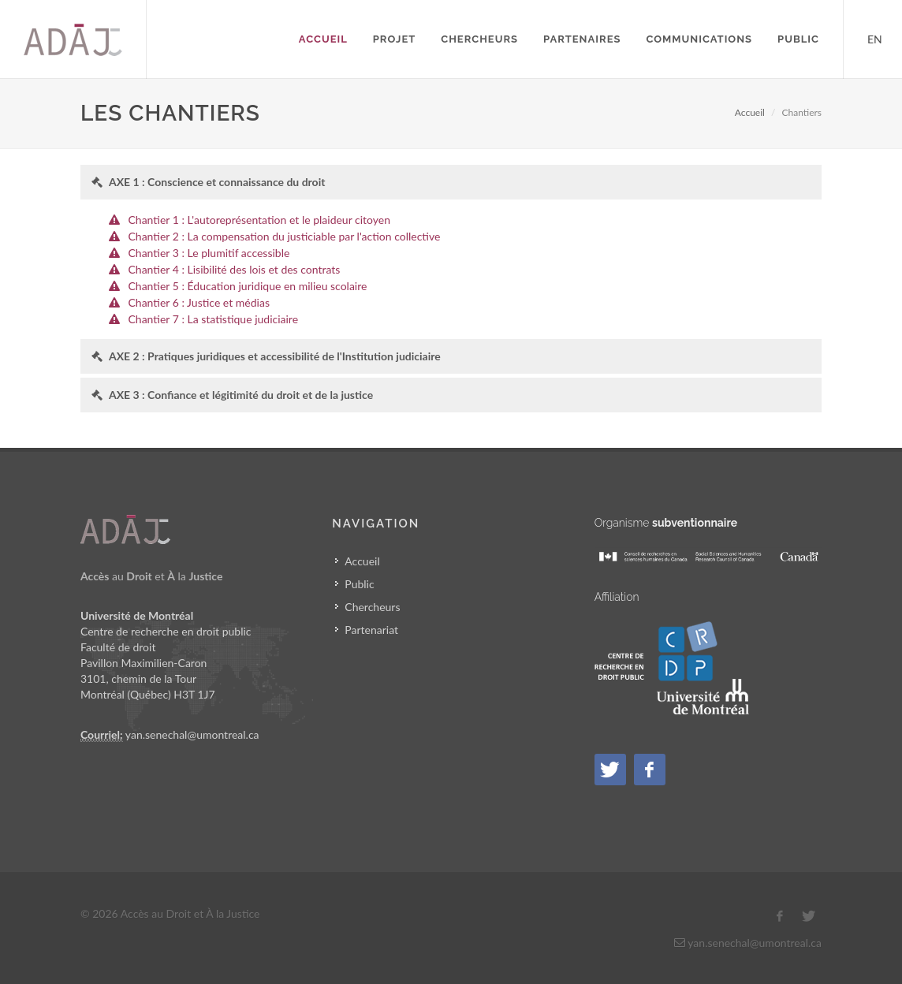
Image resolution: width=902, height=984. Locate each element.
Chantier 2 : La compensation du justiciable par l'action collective (285, 236)
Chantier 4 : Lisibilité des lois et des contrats (235, 269)
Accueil (750, 112)
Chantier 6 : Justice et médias (199, 302)
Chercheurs (372, 606)
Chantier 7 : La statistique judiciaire (214, 319)
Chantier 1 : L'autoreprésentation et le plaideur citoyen (260, 219)
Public (359, 584)
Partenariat (371, 629)
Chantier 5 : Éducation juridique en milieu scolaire (248, 286)
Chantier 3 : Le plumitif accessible (209, 252)
